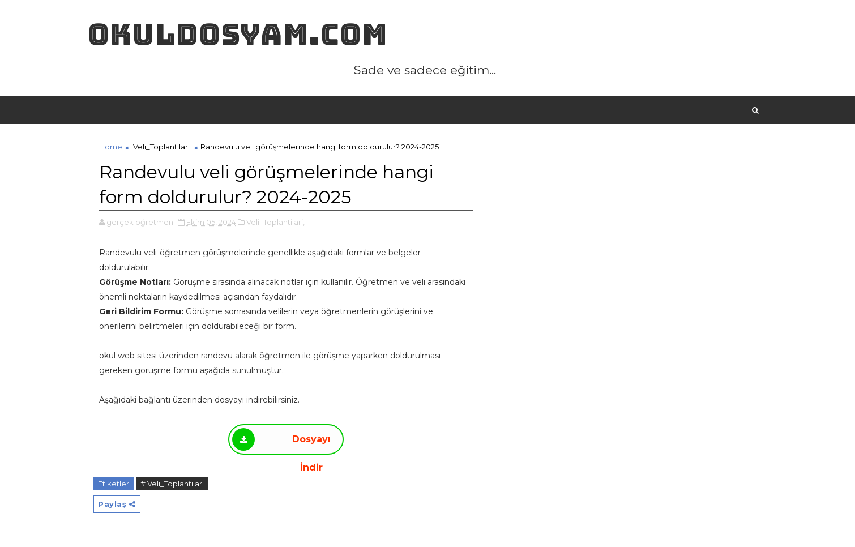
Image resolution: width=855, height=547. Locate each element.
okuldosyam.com (238, 34)
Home (110, 146)
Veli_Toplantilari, (275, 222)
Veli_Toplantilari (161, 146)
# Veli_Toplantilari (172, 483)
